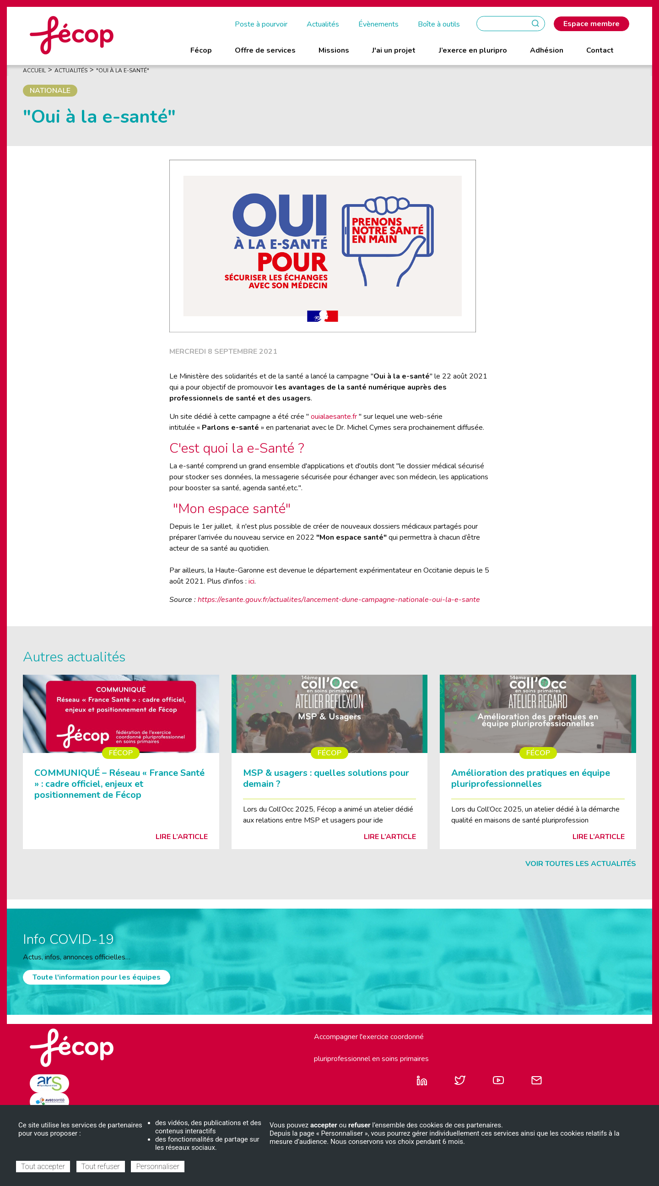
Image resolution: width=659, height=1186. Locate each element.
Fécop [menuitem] (201, 50)
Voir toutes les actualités (580, 864)
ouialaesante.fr (334, 417)
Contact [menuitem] (600, 50)
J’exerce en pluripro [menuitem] (473, 50)
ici (251, 581)
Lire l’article (182, 837)
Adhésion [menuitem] (546, 50)
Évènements (378, 24)
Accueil (34, 70)
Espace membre (591, 24)
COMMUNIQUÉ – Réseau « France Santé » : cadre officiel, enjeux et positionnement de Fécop (119, 784)
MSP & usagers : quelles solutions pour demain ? (326, 778)
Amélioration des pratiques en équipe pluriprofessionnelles (530, 778)
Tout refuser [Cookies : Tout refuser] (100, 1166)
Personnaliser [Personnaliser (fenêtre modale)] (157, 1166)
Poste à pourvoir (261, 24)
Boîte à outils (439, 24)
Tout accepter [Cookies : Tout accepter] (43, 1166)
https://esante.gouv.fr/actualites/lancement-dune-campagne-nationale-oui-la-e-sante (339, 600)
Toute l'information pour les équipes (96, 977)
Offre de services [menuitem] (265, 50)
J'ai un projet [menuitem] (394, 50)
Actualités (323, 24)
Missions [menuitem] (334, 50)
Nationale (50, 91)
